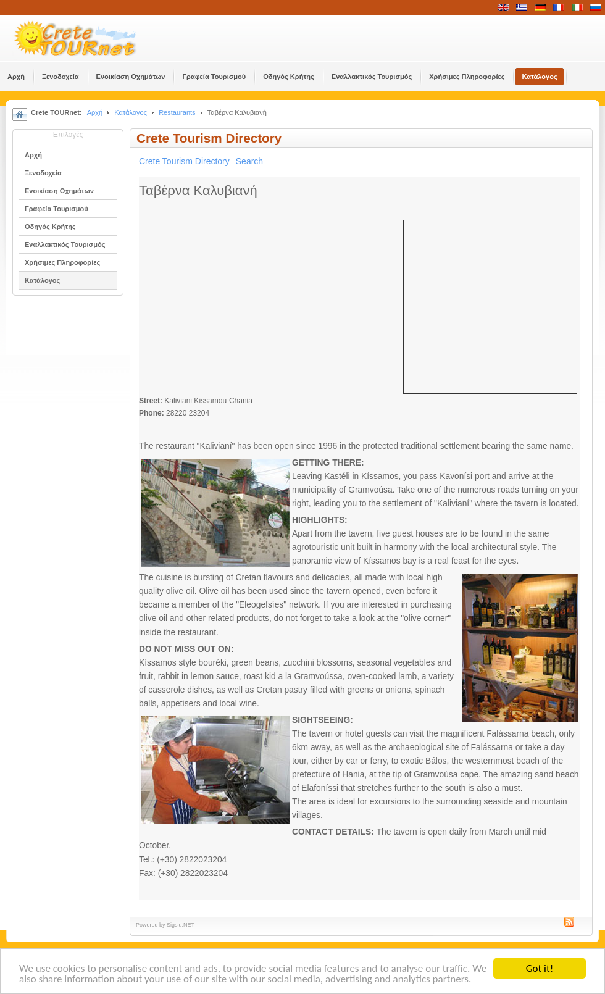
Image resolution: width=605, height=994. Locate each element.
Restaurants (177, 112)
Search (249, 161)
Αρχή (95, 112)
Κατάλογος (130, 112)
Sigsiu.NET (180, 925)
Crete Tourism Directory (184, 161)
